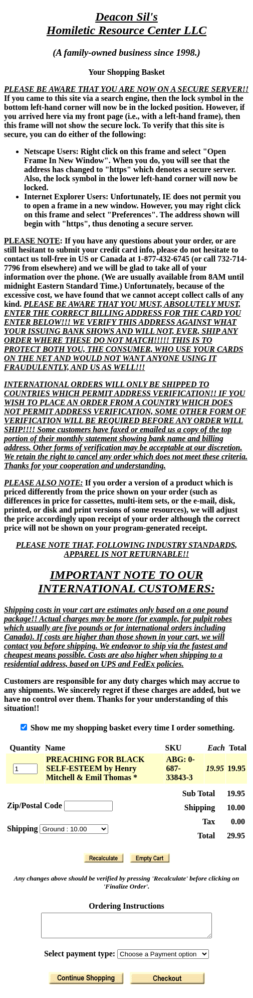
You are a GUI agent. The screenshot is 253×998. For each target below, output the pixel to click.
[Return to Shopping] (86, 982)
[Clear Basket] (150, 858)
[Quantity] (25, 769)
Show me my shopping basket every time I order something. (128, 727)
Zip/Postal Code (34, 805)
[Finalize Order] (167, 982)
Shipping (23, 828)
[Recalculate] (104, 858)
